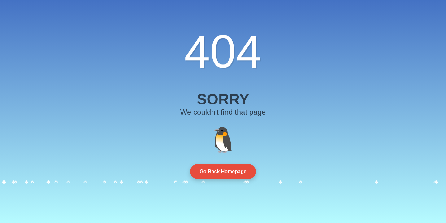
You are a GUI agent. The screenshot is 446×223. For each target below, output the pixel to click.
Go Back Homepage (222, 171)
